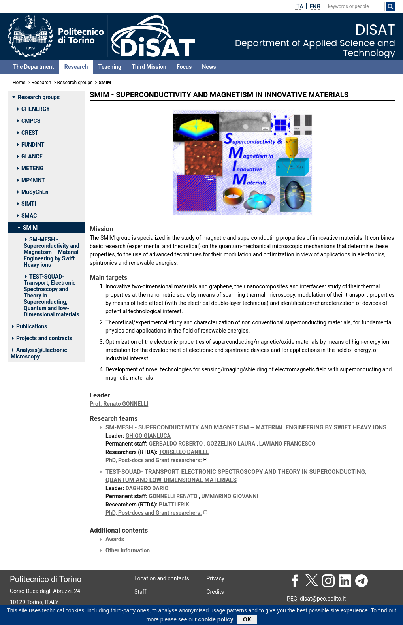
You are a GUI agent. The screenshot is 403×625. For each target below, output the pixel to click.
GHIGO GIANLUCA (148, 436)
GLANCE (30, 156)
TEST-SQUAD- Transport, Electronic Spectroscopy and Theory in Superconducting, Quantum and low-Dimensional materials (51, 295)
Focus (184, 67)
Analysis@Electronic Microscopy (39, 353)
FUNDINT (30, 144)
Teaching (109, 67)
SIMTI (26, 204)
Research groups (75, 82)
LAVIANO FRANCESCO (287, 444)
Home (19, 82)
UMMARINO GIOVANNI (229, 496)
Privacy (215, 578)
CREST (27, 133)
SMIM (27, 227)
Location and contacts (161, 578)
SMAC (27, 216)
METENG (30, 168)
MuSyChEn (33, 192)
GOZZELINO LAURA (231, 444)
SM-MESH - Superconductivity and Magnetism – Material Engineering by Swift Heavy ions (51, 252)
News (209, 67)
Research (76, 67)
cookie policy (215, 620)
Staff (140, 592)
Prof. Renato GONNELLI (119, 404)
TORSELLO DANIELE (184, 452)
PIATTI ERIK (174, 504)
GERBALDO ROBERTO (176, 444)
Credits (215, 592)
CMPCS (28, 121)
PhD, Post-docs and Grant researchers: (156, 460)
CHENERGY (33, 109)
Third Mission (149, 67)
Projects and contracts (42, 338)
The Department (33, 67)
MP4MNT (31, 180)
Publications (29, 326)
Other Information (127, 550)
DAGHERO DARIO (147, 488)
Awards (114, 539)
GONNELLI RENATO (173, 496)
